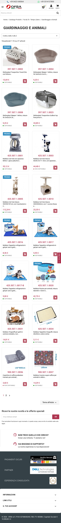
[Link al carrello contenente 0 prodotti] (57, 6)
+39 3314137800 (47, 2)
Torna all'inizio (50, 402)
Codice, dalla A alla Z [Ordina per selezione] (30, 35)
